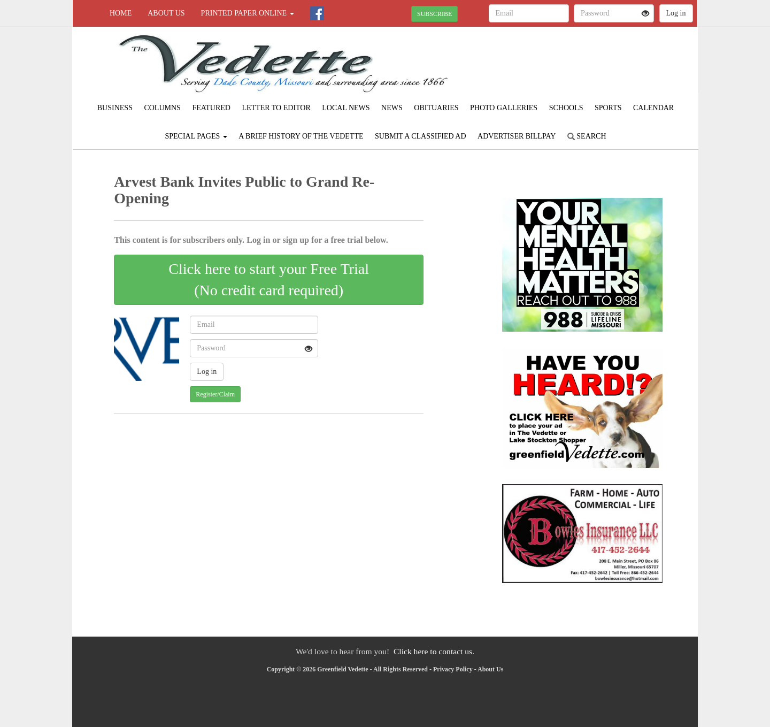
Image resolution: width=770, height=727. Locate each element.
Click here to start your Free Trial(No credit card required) (268, 280)
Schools (566, 108)
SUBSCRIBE (434, 14)
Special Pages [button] (196, 136)
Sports (608, 108)
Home (121, 13)
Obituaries (436, 108)
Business (115, 108)
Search (586, 136)
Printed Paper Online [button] (247, 13)
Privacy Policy (453, 669)
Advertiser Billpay (517, 136)
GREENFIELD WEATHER (599, 64)
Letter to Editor (276, 108)
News (392, 108)
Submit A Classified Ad (420, 136)
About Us (166, 13)
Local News (345, 108)
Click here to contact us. (434, 651)
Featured (211, 108)
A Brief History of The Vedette (300, 136)
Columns (162, 108)
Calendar (653, 108)
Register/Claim (215, 394)
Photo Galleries (503, 108)
